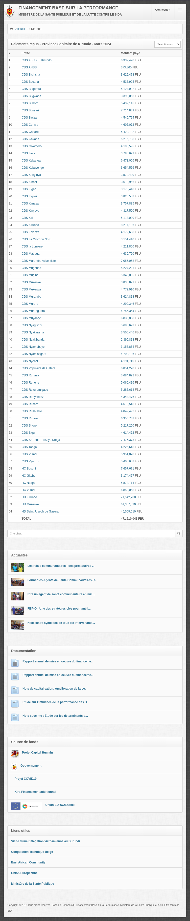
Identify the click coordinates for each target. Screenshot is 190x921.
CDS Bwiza (29, 117)
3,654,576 (127, 167)
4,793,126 (127, 354)
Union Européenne (24, 873)
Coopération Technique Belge (32, 852)
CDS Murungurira (33, 311)
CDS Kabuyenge (33, 167)
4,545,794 (127, 117)
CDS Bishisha (31, 74)
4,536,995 (127, 81)
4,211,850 (127, 246)
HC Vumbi (28, 490)
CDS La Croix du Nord (36, 239)
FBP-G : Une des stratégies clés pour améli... (59, 608)
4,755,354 (127, 311)
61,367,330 (128, 504)
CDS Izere (28, 153)
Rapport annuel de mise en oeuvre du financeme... (58, 661)
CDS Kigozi (29, 196)
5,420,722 (127, 132)
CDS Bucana (30, 81)
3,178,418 (127, 189)
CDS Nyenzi (30, 361)
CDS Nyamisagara (34, 354)
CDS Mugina (30, 275)
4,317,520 (127, 210)
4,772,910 (127, 289)
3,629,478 (127, 74)
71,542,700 (128, 497)
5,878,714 (127, 483)
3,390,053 (127, 96)
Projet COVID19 (26, 778)
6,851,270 (127, 368)
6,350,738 (127, 418)
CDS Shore (29, 425)
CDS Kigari (29, 189)
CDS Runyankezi (33, 397)
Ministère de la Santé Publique (32, 883)
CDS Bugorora (31, 89)
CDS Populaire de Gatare (38, 368)
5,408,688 (127, 461)
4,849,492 (127, 411)
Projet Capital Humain (37, 752)
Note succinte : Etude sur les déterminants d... (55, 715)
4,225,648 (127, 447)
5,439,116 (127, 103)
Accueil (17, 29)
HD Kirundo (29, 497)
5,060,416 (127, 382)
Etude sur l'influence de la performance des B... (56, 702)
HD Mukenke (30, 504)
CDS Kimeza (30, 203)
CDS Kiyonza (30, 232)
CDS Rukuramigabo (35, 389)
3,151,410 (127, 239)
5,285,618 (127, 389)
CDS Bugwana (31, 96)
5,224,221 (127, 268)
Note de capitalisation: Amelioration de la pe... (55, 688)
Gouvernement (31, 765)
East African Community (28, 862)
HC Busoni (29, 468)
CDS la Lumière (32, 246)
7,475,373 (127, 440)
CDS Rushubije (32, 411)
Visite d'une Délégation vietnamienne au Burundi (45, 841)
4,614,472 (127, 432)
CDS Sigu (28, 432)
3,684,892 (127, 375)
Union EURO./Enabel (59, 805)
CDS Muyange (31, 318)
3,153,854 (127, 346)
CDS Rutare (30, 418)
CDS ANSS (29, 67)
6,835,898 (127, 318)
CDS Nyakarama (33, 332)
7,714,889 (127, 110)
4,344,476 (127, 397)
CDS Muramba (31, 296)
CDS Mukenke (31, 282)
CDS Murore (30, 304)
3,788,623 (127, 153)
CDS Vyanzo (30, 461)
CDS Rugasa (30, 375)
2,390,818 (127, 339)
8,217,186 (127, 225)
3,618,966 (127, 182)
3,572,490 (127, 175)
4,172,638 (127, 232)
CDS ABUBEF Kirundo (36, 60)
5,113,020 (127, 218)
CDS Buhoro (30, 103)
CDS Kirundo (30, 225)
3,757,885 (127, 203)
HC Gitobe (28, 475)
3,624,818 (127, 296)
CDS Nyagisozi (32, 325)
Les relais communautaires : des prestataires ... (61, 566)
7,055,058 (127, 261)
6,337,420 (127, 60)
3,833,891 (127, 282)
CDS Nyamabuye (33, 346)
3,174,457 (127, 475)
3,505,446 (127, 332)
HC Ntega (28, 483)
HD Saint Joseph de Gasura (40, 511)
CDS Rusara (30, 404)
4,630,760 (127, 253)
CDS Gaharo (30, 132)
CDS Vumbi (29, 454)
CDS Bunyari (30, 110)
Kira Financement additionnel (35, 792)
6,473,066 (127, 160)
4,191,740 (127, 361)
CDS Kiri (27, 218)
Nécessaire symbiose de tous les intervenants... (61, 623)
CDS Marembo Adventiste (39, 261)
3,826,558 (127, 196)
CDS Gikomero (32, 146)
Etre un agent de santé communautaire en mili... (61, 594)
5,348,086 (127, 275)
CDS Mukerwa (31, 289)
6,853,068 (127, 490)
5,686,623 (127, 325)
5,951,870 (127, 454)
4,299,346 (127, 304)
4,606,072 (127, 124)
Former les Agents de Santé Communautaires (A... (62, 580)
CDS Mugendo (31, 268)
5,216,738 (127, 139)
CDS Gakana (30, 139)
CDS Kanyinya (31, 175)
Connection (162, 9)
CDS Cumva (30, 124)
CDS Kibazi (29, 182)
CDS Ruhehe (30, 382)
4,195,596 (127, 146)
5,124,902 (127, 89)
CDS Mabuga (30, 253)
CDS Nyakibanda (33, 339)
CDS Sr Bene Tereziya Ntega (41, 440)
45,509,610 (128, 511)
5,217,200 (127, 425)
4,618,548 (127, 404)
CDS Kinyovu (30, 210)
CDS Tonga (29, 447)
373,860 (126, 67)
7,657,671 (127, 468)
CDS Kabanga (31, 160)
